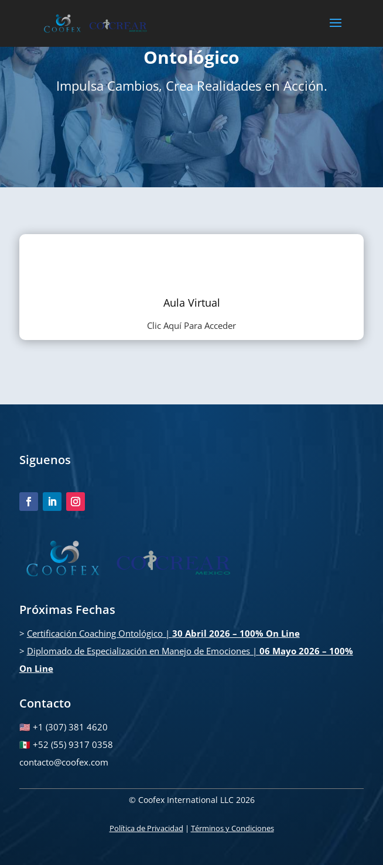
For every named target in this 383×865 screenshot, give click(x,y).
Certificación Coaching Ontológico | (163, 633)
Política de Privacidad (146, 828)
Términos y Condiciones (232, 828)
